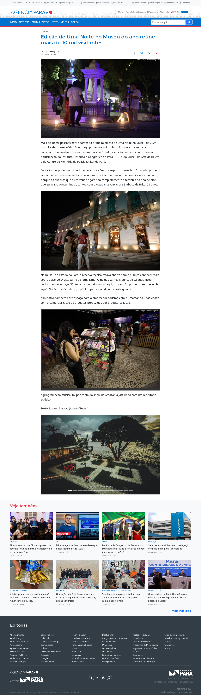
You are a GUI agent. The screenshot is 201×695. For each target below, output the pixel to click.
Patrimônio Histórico (111, 655)
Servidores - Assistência (143, 658)
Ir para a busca (50, 3)
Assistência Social (18, 651)
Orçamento (107, 651)
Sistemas (75, 692)
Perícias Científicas (110, 658)
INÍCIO (13, 22)
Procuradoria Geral (141, 641)
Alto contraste (102, 3)
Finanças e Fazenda (80, 641)
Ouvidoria (185, 3)
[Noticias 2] (75, 490)
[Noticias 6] (90, 490)
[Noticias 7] (95, 490)
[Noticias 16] (131, 490)
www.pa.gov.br (155, 3)
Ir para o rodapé (65, 3)
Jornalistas (165, 12)
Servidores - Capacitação (144, 661)
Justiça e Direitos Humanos (114, 638)
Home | (14, 692)
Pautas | (31, 692)
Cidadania (45, 638)
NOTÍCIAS (24, 22)
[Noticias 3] (80, 490)
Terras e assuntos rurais (174, 635)
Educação (45, 655)
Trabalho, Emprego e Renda (176, 638)
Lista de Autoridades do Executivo (132, 12)
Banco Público (47, 635)
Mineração (107, 645)
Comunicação (47, 645)
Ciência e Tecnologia (50, 641)
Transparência (171, 3)
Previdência (138, 638)
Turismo (167, 648)
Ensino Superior (48, 661)
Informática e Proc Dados (83, 658)
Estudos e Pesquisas (80, 638)
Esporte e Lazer (78, 635)
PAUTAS (36, 22)
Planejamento (108, 661)
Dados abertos (139, 3)
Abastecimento (17, 635)
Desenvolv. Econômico (51, 651)
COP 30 (75, 22)
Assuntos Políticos (18, 655)
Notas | (39, 692)
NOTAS (45, 22)
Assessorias (152, 12)
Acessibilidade (87, 3)
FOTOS (54, 22)
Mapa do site (117, 3)
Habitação (76, 651)
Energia (44, 658)
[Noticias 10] (100, 490)
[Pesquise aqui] (189, 22)
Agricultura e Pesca (19, 641)
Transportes (169, 645)
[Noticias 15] (126, 490)
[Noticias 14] (121, 490)
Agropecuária (16, 645)
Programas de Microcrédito (145, 645)
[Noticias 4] (85, 490)
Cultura (44, 648)
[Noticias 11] (105, 490)
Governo (75, 648)
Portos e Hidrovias (141, 635)
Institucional (107, 635)
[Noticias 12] (110, 490)
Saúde (136, 651)
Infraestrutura (77, 661)
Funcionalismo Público (81, 645)
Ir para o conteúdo (19, 3)
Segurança (138, 655)
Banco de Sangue (18, 661)
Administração (16, 638)
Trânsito (167, 641)
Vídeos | (54, 692)
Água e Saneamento (19, 648)
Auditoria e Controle (19, 658)
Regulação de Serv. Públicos (145, 648)
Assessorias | (64, 692)
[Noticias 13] (115, 490)
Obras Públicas (109, 648)
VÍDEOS (65, 22)
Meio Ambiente (109, 641)
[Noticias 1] (70, 490)
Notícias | (22, 692)
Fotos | (46, 692)
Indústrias (76, 655)
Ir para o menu (35, 3)
